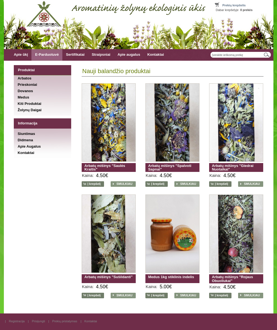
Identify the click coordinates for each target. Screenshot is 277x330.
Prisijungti (38, 321)
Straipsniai (101, 54)
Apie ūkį (21, 54)
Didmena (25, 140)
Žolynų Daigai (29, 110)
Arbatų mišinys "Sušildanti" (108, 277)
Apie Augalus (29, 146)
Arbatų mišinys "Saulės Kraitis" (104, 167)
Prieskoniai (27, 84)
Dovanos (25, 91)
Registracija (17, 321)
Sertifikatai (75, 54)
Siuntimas (26, 134)
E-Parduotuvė (47, 54)
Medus (23, 97)
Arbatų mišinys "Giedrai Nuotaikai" (233, 167)
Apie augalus (129, 54)
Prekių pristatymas (64, 321)
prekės (246, 10)
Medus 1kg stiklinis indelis (171, 277)
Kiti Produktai (29, 104)
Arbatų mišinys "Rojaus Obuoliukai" (232, 279)
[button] (92, 184)
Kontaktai (155, 54)
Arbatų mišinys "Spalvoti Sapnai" (169, 167)
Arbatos (24, 78)
